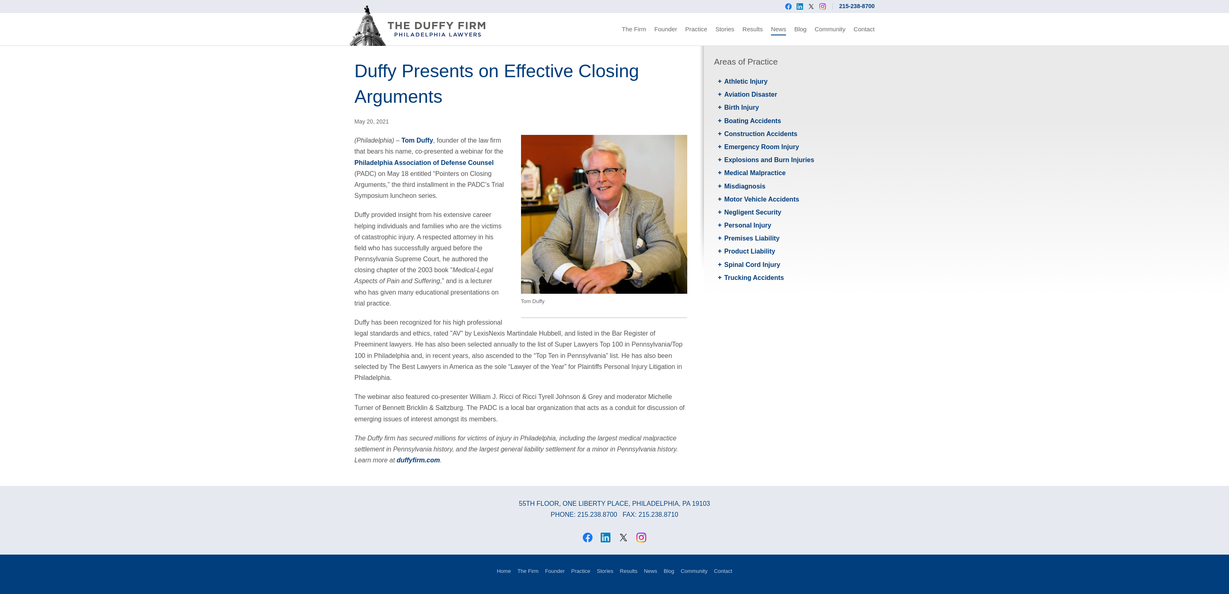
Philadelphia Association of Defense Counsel (424, 162)
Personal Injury (747, 225)
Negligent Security (752, 212)
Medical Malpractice (755, 172)
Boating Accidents (752, 120)
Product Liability (749, 251)
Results (753, 29)
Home (504, 571)
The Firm (634, 29)
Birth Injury (741, 107)
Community (829, 29)
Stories (724, 29)
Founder (665, 29)
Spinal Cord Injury (752, 264)
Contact (864, 29)
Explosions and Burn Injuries (769, 159)
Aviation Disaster (750, 94)
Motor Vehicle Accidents (761, 199)
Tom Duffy (417, 140)
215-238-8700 (857, 6)
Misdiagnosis (744, 186)
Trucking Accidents (754, 277)
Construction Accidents (760, 133)
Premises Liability (752, 238)
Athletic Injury (746, 81)
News (778, 29)
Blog (800, 29)
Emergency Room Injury (761, 146)
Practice (696, 29)
